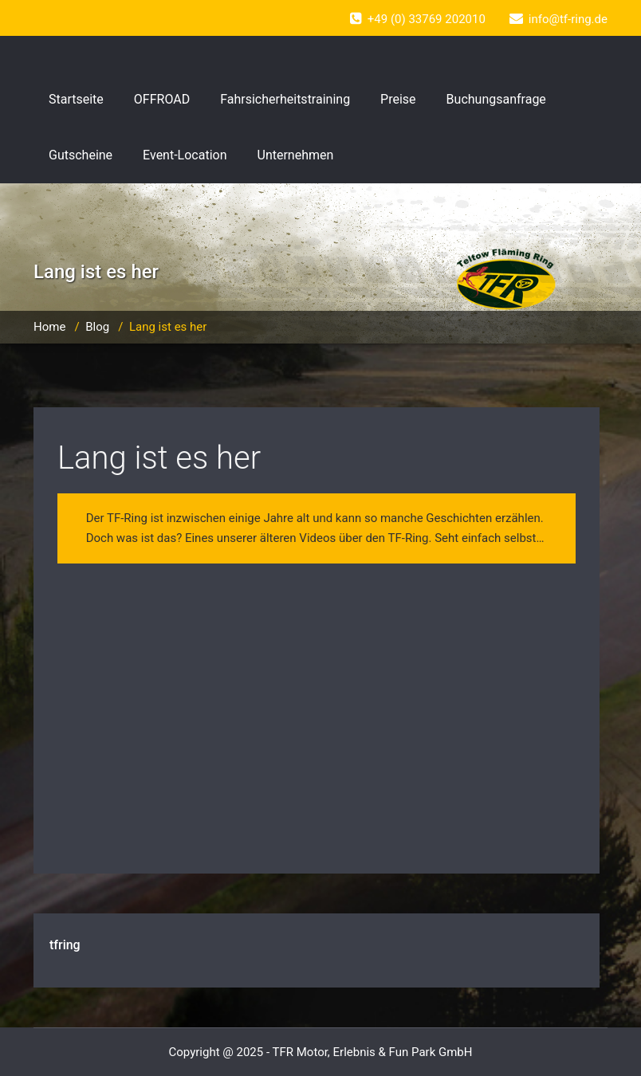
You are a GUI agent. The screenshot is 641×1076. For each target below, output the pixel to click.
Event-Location (184, 155)
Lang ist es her (159, 458)
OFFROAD (162, 99)
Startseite (76, 99)
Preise (397, 99)
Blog (97, 327)
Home (49, 327)
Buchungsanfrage (496, 99)
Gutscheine (80, 155)
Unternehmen (296, 155)
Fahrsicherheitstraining (285, 99)
